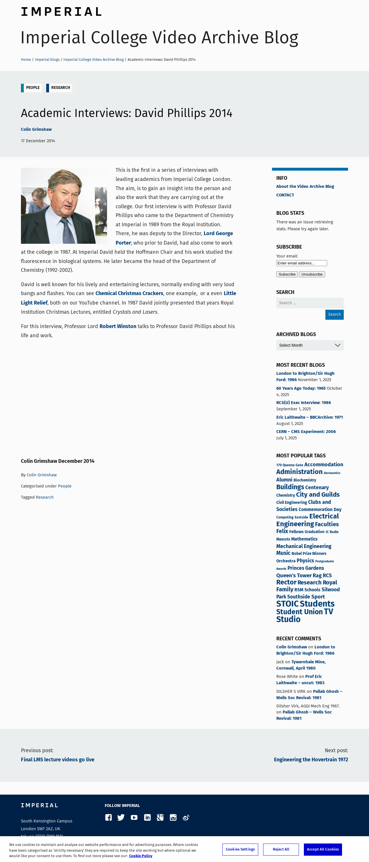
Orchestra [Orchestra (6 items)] (286, 561)
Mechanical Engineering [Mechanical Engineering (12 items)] (303, 547)
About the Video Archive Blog (305, 186)
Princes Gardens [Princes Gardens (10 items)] (306, 568)
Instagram (172, 817)
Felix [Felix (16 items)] (282, 531)
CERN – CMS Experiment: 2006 (306, 431)
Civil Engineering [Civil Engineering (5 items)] (291, 503)
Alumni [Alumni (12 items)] (284, 480)
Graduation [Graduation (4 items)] (315, 532)
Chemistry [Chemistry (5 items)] (285, 495)
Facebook (108, 817)
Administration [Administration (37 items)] (299, 472)
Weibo (185, 817)
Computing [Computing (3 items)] (285, 517)
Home (26, 59)
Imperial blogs (47, 59)
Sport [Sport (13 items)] (318, 597)
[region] (184, 849)
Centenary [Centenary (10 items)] (317, 488)
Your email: (287, 256)
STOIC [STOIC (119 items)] (287, 604)
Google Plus (160, 817)
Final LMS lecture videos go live (57, 760)
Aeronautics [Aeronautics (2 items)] (332, 473)
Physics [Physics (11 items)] (305, 561)
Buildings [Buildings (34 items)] (290, 487)
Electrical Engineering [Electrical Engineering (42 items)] (307, 520)
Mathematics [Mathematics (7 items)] (304, 539)
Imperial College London (61, 10)
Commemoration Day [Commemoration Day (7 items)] (320, 509)
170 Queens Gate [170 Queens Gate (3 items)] (289, 465)
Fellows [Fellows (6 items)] (296, 531)
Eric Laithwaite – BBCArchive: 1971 (309, 417)
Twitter (121, 817)
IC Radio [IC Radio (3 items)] (332, 532)
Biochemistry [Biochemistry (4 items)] (305, 480)
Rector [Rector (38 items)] (286, 582)
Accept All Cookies (323, 850)
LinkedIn (147, 817)
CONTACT (285, 195)
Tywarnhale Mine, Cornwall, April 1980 (301, 665)
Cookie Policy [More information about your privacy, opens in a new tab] (140, 856)
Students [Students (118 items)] (317, 604)
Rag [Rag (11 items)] (317, 576)
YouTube (134, 817)
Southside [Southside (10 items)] (298, 597)
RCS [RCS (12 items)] (327, 576)
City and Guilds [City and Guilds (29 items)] (318, 495)
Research (60, 88)
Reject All (281, 850)
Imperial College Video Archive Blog (159, 37)
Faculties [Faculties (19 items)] (327, 524)
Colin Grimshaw (36, 129)
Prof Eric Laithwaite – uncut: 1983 (300, 680)
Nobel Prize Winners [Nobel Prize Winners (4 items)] (309, 554)
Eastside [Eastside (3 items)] (301, 517)
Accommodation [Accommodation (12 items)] (323, 465)
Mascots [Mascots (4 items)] (283, 540)
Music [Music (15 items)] (283, 553)
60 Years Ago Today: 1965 (301, 388)
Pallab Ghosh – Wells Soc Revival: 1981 (309, 694)
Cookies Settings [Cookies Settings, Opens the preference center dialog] (240, 850)
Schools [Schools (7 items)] (312, 590)
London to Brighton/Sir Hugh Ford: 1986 (305, 376)
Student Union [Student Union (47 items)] (299, 612)
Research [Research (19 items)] (310, 582)
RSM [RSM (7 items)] (298, 590)
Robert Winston (118, 327)
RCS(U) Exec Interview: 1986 (303, 402)
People (33, 88)
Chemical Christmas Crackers (129, 294)
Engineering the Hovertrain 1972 (311, 760)
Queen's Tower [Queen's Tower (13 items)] (294, 576)
